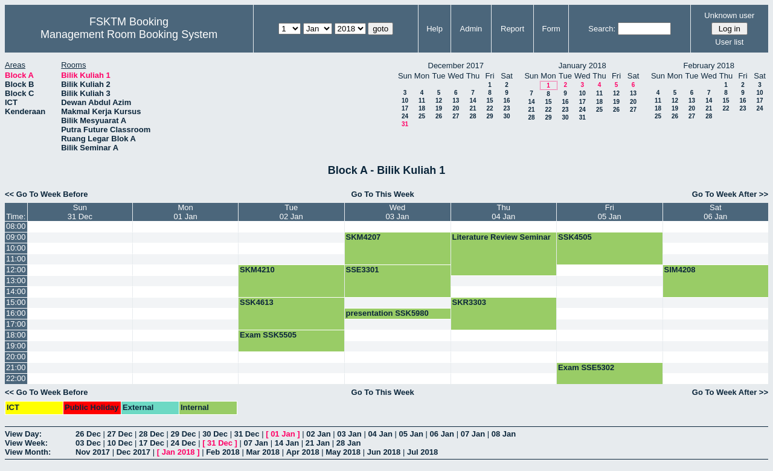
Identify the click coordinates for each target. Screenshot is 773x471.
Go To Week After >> (730, 194)
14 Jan (287, 442)
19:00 (16, 345)
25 (422, 116)
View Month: (28, 452)
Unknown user (729, 15)
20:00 (16, 356)
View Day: (23, 433)
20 (455, 108)
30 (506, 116)
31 (405, 124)
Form (551, 28)
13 (455, 100)
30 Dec (215, 433)
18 (422, 108)
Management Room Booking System (128, 34)
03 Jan (349, 433)
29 (489, 116)
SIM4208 (680, 269)
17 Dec (151, 442)
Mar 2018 (263, 452)
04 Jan (380, 433)
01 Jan (283, 433)
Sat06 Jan (715, 212)
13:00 (16, 280)
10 (405, 100)
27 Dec (120, 433)
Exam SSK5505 (268, 334)
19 (438, 108)
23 (506, 108)
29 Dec (183, 433)
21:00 (16, 367)
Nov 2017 (92, 452)
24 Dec (183, 442)
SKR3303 (469, 302)
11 (422, 100)
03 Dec (88, 442)
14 (472, 100)
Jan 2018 (178, 452)
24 (405, 116)
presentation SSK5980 (387, 313)
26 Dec (88, 433)
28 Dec (151, 433)
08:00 (16, 226)
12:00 (16, 269)
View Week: (26, 442)
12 (438, 100)
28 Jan (348, 442)
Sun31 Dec (80, 212)
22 (489, 108)
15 (489, 100)
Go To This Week (382, 194)
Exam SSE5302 (586, 367)
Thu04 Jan (503, 212)
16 (506, 100)
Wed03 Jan (397, 212)
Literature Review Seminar (501, 237)
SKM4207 (363, 237)
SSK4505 (575, 237)
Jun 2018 (384, 452)
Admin (471, 28)
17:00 (16, 323)
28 (472, 116)
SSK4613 (257, 302)
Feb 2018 (223, 452)
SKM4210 (257, 269)
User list (729, 41)
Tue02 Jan (291, 212)
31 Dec (247, 433)
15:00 (16, 302)
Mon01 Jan (185, 212)
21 (472, 108)
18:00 (16, 334)
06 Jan (442, 433)
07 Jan (473, 433)
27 (455, 116)
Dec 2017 (133, 452)
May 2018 (343, 452)
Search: (601, 28)
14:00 (16, 291)
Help (434, 28)
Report (512, 28)
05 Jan (411, 433)
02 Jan (318, 433)
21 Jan (318, 442)
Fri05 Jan (609, 212)
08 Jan (504, 433)
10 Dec (120, 442)
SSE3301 (362, 269)
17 (405, 108)
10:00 (16, 247)
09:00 (16, 237)
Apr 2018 (302, 452)
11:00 (16, 258)
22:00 (16, 378)
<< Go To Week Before (46, 194)
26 (438, 116)
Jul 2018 (422, 452)
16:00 (16, 313)
